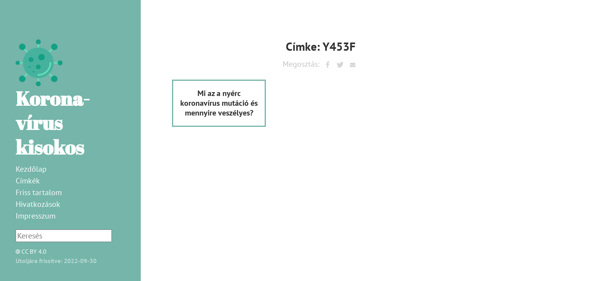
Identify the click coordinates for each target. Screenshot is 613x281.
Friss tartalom (39, 192)
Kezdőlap (31, 169)
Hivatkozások (38, 204)
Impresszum (36, 216)
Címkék (28, 181)
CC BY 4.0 (29, 251)
